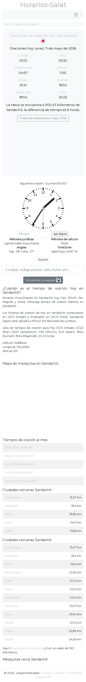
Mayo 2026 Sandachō (19, 455)
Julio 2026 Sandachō (19, 472)
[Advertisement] (43, 147)
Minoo (9, 589)
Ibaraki (9, 622)
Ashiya (9, 514)
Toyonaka (11, 606)
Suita (8, 614)
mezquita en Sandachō (27, 648)
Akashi (9, 639)
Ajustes (43, 259)
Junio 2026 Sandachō (19, 464)
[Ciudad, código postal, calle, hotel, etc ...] (43, 270)
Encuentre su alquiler (43, 280)
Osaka (9, 631)
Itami (8, 522)
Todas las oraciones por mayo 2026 (43, 118)
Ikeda (8, 531)
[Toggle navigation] (76, 14)
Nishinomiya (13, 572)
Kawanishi (11, 505)
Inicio (7, 24)
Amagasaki (12, 597)
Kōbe (8, 581)
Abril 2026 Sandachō (19, 447)
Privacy (47, 673)
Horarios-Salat (43, 5)
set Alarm (60, 234)
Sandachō (32, 24)
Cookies (59, 673)
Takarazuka (13, 497)
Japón (18, 24)
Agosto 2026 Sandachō (20, 481)
